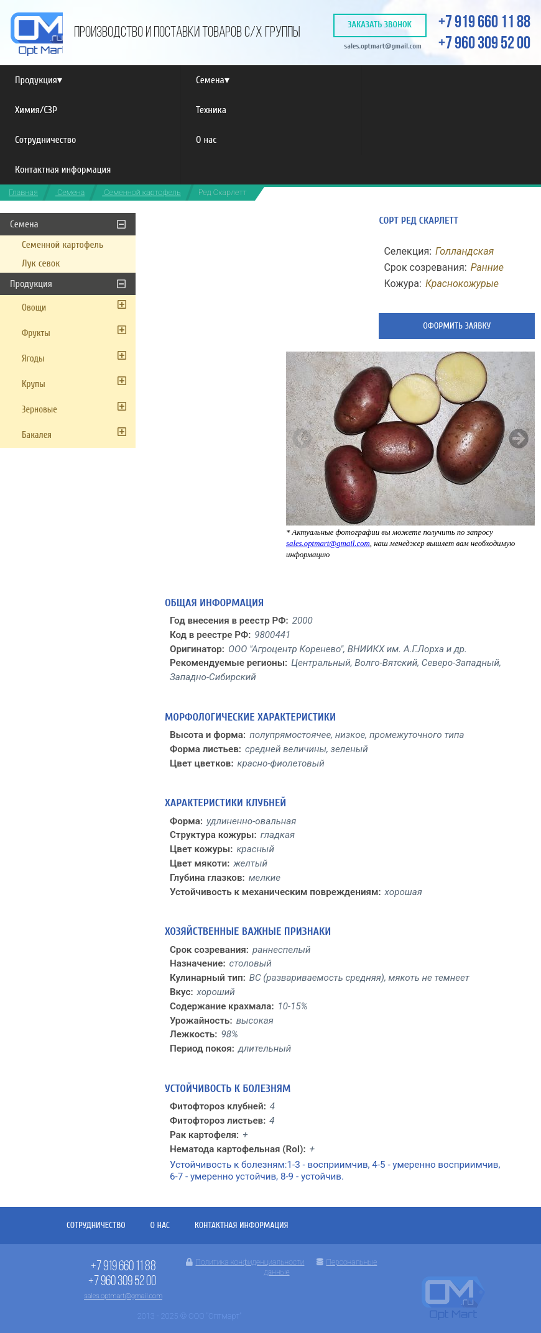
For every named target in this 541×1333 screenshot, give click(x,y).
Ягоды (33, 358)
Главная (23, 192)
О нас (206, 139)
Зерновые (39, 409)
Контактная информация (63, 169)
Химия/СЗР (36, 110)
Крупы (33, 384)
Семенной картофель (141, 192)
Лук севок (41, 263)
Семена (212, 80)
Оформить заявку (457, 326)
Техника (211, 110)
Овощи (34, 308)
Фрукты (36, 333)
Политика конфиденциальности (245, 1262)
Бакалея (37, 435)
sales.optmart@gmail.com (383, 46)
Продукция (38, 80)
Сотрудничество (45, 139)
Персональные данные (320, 1267)
